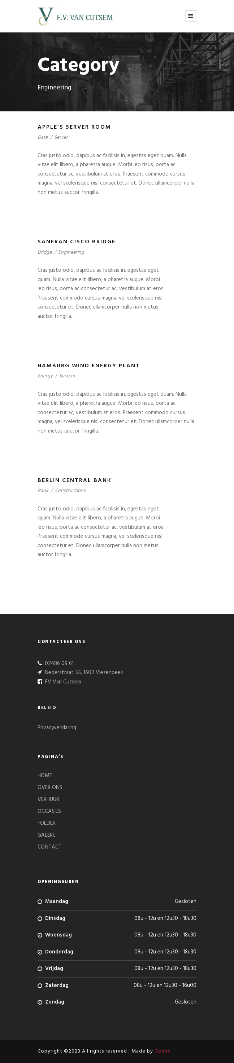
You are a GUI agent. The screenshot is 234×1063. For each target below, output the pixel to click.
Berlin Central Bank (75, 480)
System (67, 376)
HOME (45, 775)
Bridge (45, 252)
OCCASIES (49, 811)
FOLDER (47, 823)
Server (61, 137)
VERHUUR (48, 799)
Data (43, 137)
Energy (45, 376)
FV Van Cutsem (62, 682)
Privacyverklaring (57, 727)
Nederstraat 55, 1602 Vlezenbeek (83, 672)
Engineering (71, 252)
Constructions (70, 491)
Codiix (162, 1051)
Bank (43, 491)
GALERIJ (47, 835)
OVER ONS (50, 787)
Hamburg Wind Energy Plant (89, 366)
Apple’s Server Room (74, 127)
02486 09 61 (58, 663)
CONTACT (50, 847)
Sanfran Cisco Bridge (77, 242)
